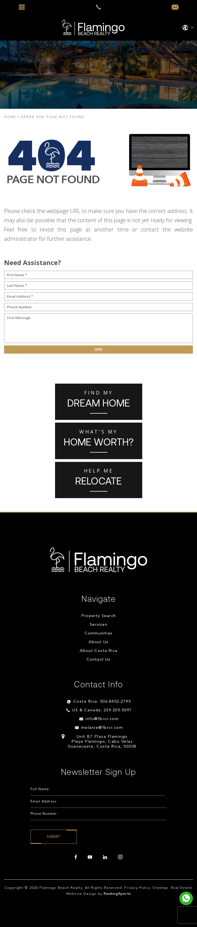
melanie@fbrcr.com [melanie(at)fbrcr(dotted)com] (102, 728)
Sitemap (160, 888)
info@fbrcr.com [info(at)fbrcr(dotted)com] (102, 719)
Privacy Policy (137, 888)
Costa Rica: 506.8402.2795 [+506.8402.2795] (102, 702)
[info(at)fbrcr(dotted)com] (175, 7)
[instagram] (120, 857)
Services (98, 625)
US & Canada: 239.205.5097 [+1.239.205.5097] (102, 710)
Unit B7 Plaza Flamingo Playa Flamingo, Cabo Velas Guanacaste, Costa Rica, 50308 (102, 742)
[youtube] (90, 857)
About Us (99, 642)
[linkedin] (105, 857)
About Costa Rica (98, 651)
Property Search (98, 616)
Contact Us (99, 660)
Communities (98, 633)
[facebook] (76, 857)
